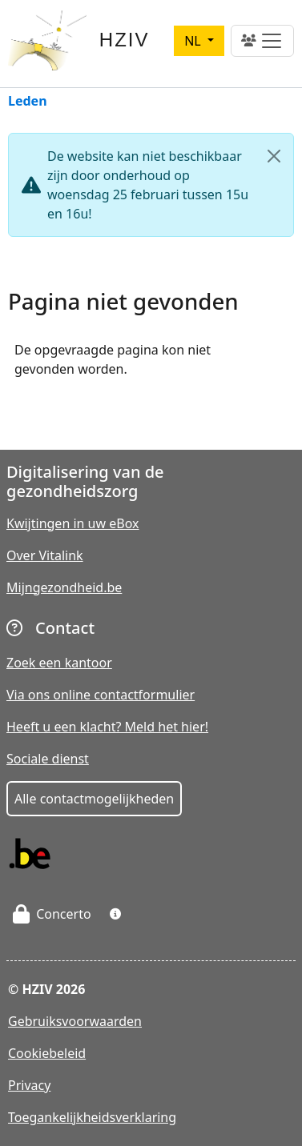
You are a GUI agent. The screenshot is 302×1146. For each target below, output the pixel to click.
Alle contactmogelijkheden (94, 798)
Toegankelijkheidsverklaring (92, 1117)
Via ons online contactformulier (100, 694)
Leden (27, 102)
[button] (115, 914)
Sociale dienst (47, 758)
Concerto (52, 914)
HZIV (124, 39)
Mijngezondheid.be (64, 587)
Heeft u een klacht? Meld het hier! (107, 726)
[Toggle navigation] (262, 41)
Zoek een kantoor (59, 662)
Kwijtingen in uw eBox (72, 523)
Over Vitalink (44, 555)
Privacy (29, 1085)
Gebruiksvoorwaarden (75, 1021)
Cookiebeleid (47, 1053)
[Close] (274, 156)
